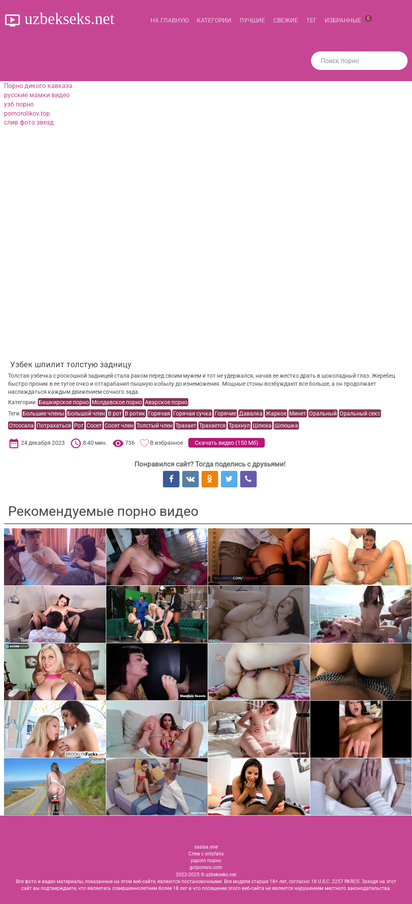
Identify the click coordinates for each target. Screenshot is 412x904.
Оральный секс (360, 413)
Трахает (185, 425)
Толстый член (154, 425)
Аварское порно (166, 402)
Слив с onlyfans (206, 854)
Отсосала (21, 425)
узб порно (19, 104)
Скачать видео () (226, 443)
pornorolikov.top (27, 113)
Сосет (94, 425)
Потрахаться (54, 425)
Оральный (323, 413)
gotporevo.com (206, 867)
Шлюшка (286, 425)
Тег (311, 20)
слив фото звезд (29, 122)
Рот (79, 425)
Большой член (86, 413)
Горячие (225, 413)
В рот (115, 413)
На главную (169, 20)
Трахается (212, 425)
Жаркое (276, 413)
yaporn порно (206, 860)
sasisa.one (206, 847)
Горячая (159, 413)
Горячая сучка (192, 413)
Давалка (251, 413)
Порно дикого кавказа (38, 86)
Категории (214, 20)
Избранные (348, 19)
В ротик (135, 413)
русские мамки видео (37, 95)
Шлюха (262, 425)
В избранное (166, 443)
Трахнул (239, 425)
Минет (297, 413)
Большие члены (43, 413)
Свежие (285, 20)
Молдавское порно (117, 402)
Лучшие (252, 20)
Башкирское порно (64, 402)
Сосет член (119, 425)
